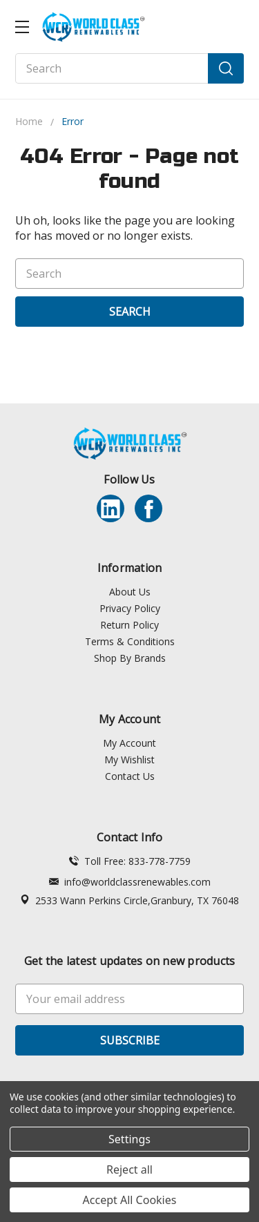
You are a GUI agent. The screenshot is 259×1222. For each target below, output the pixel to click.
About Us (130, 591)
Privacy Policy (129, 608)
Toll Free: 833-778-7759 (130, 861)
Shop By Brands (130, 658)
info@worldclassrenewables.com (130, 881)
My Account (129, 743)
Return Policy (129, 624)
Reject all (129, 1169)
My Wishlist (129, 759)
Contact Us (130, 776)
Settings (129, 1139)
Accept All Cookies (130, 1199)
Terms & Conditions (130, 641)
